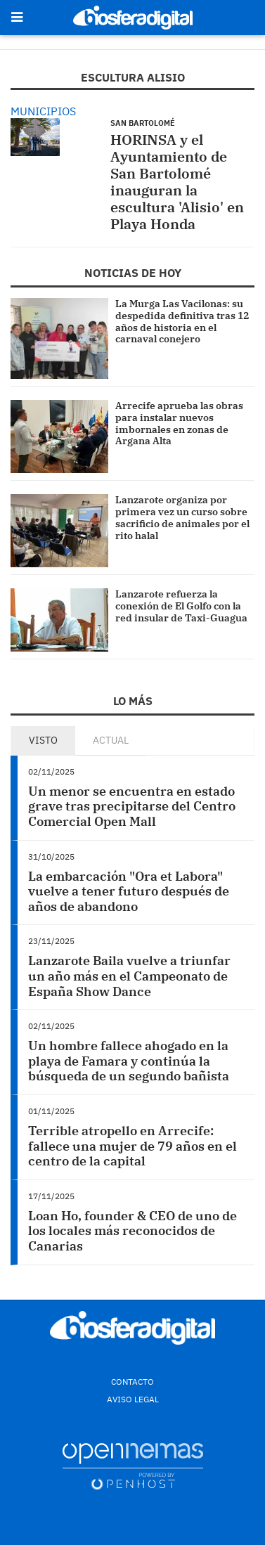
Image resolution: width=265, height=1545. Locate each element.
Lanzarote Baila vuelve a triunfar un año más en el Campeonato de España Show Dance (129, 975)
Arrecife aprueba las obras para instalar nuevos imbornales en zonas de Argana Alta (179, 423)
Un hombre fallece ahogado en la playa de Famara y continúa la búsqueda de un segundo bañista (128, 1060)
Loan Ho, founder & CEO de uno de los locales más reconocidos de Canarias (132, 1231)
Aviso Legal (133, 1399)
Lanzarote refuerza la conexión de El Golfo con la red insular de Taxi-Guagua (181, 606)
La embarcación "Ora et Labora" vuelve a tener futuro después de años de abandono (128, 891)
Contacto (132, 1381)
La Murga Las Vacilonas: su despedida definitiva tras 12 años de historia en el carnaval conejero (182, 321)
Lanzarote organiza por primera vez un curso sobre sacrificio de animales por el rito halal (182, 517)
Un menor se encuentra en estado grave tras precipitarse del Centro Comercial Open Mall (131, 806)
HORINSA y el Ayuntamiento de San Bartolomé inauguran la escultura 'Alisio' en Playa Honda (177, 181)
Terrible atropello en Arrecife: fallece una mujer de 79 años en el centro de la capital (132, 1146)
